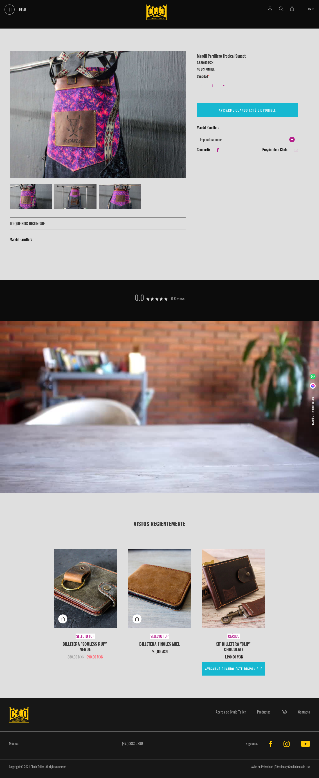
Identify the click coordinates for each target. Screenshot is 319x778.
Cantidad (202, 76)
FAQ (284, 712)
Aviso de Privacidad (262, 766)
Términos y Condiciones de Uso (292, 766)
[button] (309, 9)
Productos (263, 712)
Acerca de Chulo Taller (231, 712)
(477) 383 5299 (132, 743)
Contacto (304, 712)
